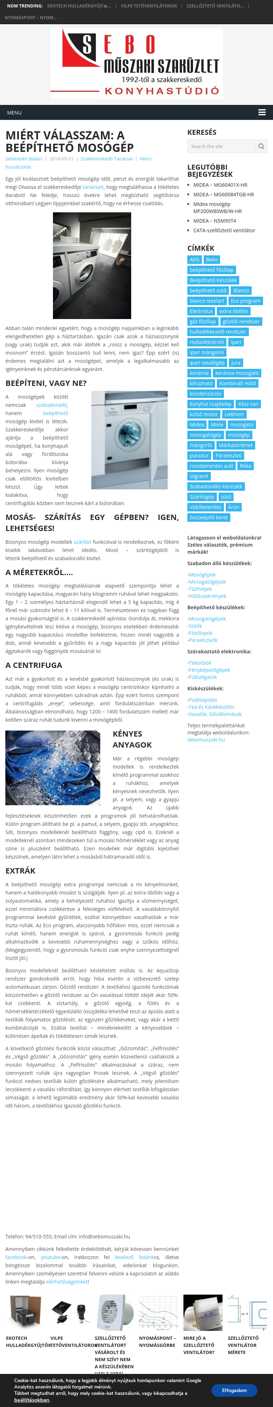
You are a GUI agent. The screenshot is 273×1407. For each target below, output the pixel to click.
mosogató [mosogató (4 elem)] (241, 424)
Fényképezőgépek (209, 670)
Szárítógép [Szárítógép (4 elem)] (202, 496)
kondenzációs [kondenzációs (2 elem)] (205, 393)
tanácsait (93, 187)
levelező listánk (134, 1257)
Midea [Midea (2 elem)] (197, 424)
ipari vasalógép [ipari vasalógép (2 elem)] (207, 362)
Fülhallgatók (203, 677)
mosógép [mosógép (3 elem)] (239, 434)
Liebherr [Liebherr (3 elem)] (234, 414)
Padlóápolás (203, 699)
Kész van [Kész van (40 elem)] (248, 403)
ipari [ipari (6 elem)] (236, 342)
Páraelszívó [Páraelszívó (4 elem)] (228, 455)
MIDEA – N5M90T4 (214, 220)
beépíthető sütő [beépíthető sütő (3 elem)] (208, 290)
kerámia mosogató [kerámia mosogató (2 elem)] (237, 373)
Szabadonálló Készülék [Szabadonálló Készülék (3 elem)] (216, 486)
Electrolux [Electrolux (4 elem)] (201, 311)
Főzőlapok (200, 633)
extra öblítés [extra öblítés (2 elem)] (233, 311)
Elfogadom (234, 1390)
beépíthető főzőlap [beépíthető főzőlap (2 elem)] (212, 269)
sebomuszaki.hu (206, 739)
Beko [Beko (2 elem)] (212, 259)
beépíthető (55, 413)
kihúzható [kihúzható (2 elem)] (201, 383)
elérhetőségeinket (66, 1281)
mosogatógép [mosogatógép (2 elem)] (205, 434)
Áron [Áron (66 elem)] (234, 507)
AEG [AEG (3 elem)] (194, 259)
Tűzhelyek (200, 588)
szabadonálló (51, 405)
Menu (14, 112)
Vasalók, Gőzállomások (215, 714)
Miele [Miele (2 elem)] (217, 424)
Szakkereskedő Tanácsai (107, 158)
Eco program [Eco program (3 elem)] (246, 300)
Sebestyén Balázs (23, 158)
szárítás (83, 541)
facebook (16, 1257)
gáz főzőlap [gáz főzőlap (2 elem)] (203, 321)
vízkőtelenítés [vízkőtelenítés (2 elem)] (205, 507)
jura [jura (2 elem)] (236, 362)
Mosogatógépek (207, 581)
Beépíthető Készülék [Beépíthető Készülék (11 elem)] (213, 280)
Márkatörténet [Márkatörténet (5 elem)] (236, 445)
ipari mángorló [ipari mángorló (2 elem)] (207, 352)
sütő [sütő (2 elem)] (226, 496)
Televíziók (200, 662)
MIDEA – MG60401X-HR (220, 184)
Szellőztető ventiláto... (215, 6)
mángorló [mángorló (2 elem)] (201, 445)
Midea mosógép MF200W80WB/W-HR (217, 207)
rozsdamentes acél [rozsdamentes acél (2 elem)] (211, 465)
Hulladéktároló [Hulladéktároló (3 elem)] (207, 342)
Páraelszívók (203, 640)
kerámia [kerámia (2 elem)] (199, 373)
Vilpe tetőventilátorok (149, 6)
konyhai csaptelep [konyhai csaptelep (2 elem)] (210, 403)
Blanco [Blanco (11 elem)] (241, 290)
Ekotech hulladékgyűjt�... (79, 6)
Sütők (195, 625)
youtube (50, 1257)
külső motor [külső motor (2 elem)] (204, 414)
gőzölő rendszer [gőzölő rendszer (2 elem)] (241, 321)
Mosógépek (202, 574)
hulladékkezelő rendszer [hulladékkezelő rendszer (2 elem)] (218, 331)
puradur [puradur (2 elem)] (199, 455)
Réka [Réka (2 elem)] (245, 465)
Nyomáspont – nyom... (31, 17)
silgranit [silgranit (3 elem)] (199, 476)
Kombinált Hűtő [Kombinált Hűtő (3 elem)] (237, 383)
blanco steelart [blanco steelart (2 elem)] (207, 300)
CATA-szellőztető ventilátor (224, 230)
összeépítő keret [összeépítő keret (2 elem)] (209, 517)
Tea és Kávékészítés (211, 707)
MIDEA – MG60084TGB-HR (223, 194)
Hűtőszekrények (207, 596)
